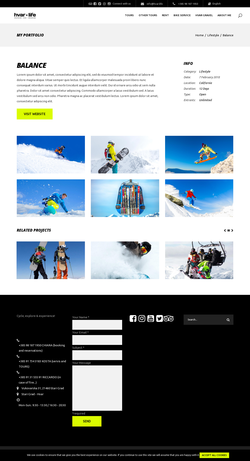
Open (202, 94)
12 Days (204, 88)
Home (199, 35)
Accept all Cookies (214, 455)
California (205, 83)
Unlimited (205, 100)
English (216, 3)
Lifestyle (213, 35)
